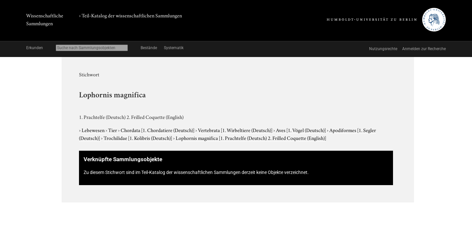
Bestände (149, 48)
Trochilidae (138, 137)
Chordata (158, 129)
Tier (113, 129)
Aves (301, 129)
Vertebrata (235, 129)
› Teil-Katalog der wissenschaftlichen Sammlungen (130, 15)
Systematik (174, 48)
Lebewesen (94, 129)
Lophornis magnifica (251, 137)
